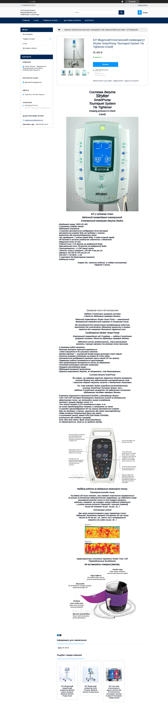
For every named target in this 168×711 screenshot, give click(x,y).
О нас (36, 20)
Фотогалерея (27, 34)
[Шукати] (121, 12)
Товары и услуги (50, 20)
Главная (26, 20)
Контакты (89, 20)
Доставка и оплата (72, 20)
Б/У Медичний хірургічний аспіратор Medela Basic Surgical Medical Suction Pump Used (67, 691)
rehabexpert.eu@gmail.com (34, 120)
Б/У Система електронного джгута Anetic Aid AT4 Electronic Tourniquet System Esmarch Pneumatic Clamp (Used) (114, 692)
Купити (105, 64)
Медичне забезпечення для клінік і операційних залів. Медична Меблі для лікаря (94, 30)
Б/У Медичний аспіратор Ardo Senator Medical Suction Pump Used (90, 689)
